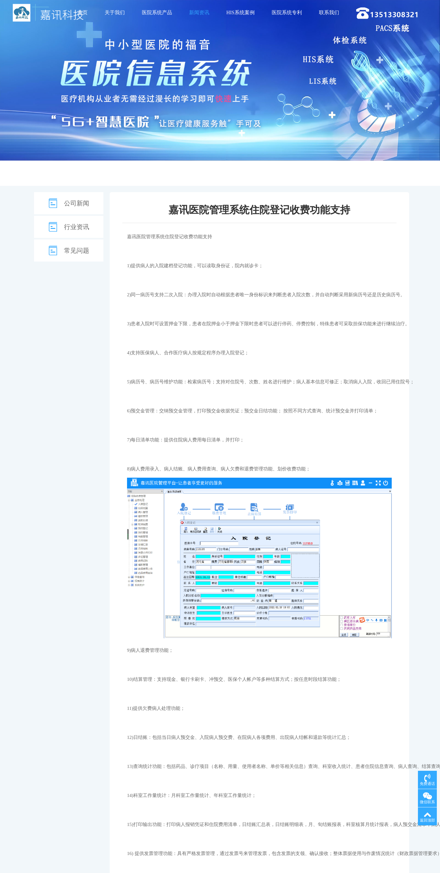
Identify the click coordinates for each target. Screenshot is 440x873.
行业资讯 (76, 226)
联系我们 (329, 12)
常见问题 (76, 250)
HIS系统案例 (240, 12)
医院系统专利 (287, 12)
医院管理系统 (150, 236)
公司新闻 (76, 203)
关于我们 (115, 12)
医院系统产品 (157, 12)
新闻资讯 (199, 12)
